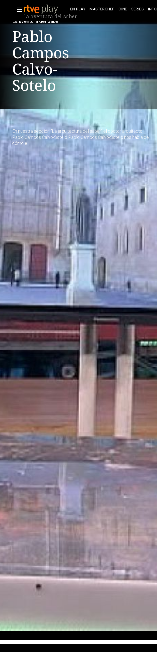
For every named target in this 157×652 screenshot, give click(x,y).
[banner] (45, 9)
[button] (17, 9)
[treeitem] (77, 9)
